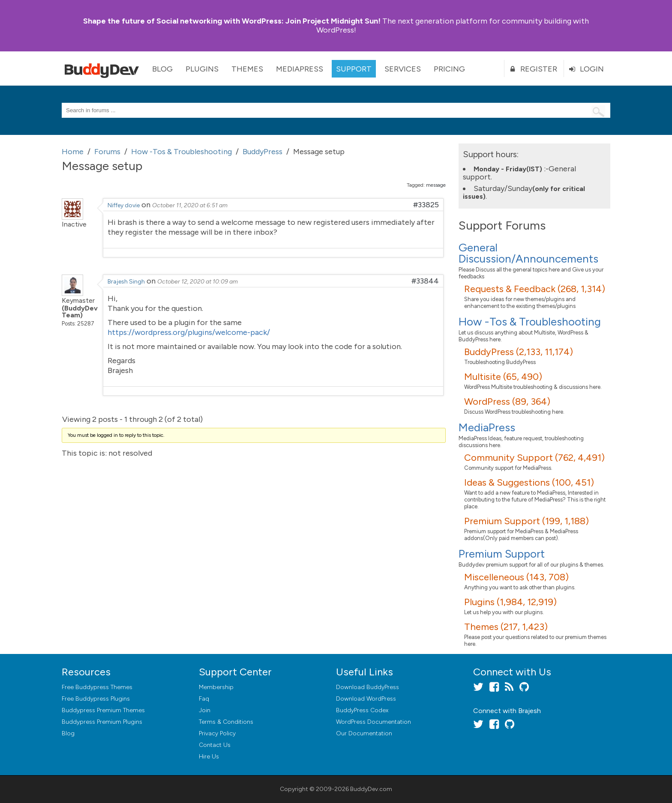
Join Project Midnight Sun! (232, 21)
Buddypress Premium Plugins (102, 721)
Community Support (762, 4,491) (534, 457)
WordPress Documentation (373, 721)
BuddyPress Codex (362, 710)
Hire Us (209, 756)
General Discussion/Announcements (528, 253)
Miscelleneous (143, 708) (516, 577)
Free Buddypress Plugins (96, 698)
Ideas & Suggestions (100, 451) (529, 482)
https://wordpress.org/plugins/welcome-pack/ (189, 332)
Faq (204, 698)
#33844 (425, 281)
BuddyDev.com (371, 789)
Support (354, 69)
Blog (162, 69)
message (436, 185)
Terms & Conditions (226, 721)
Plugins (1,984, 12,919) (510, 602)
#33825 (426, 205)
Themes (247, 69)
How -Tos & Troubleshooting (530, 321)
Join (204, 710)
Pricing (449, 69)
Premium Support (502, 554)
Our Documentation (364, 733)
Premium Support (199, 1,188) (526, 521)
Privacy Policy (217, 733)
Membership (216, 687)
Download (367, 687)
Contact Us (215, 745)
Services (402, 69)
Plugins (202, 69)
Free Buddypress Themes (97, 687)
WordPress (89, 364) (507, 401)
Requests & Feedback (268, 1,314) (534, 289)
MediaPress (299, 69)
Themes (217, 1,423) (506, 627)
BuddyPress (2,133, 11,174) (518, 352)
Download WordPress (366, 698)
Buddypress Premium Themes (103, 710)
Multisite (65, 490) (503, 376)
